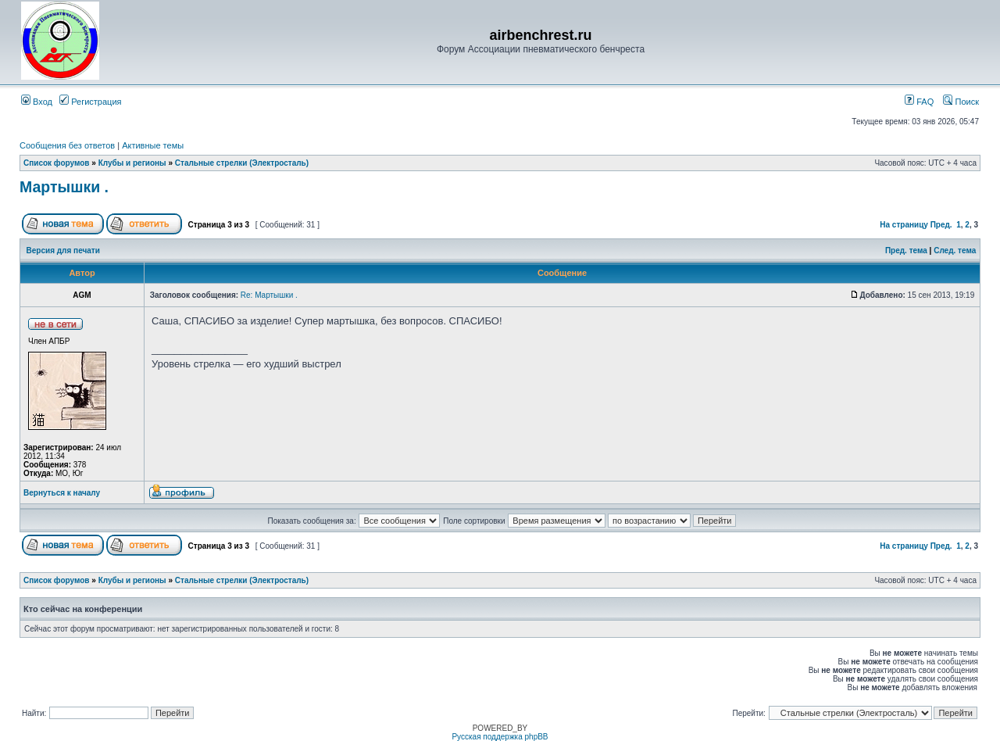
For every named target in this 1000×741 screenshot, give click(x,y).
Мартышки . (64, 186)
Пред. (941, 224)
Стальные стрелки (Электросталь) (242, 163)
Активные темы (153, 145)
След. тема (955, 250)
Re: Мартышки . (269, 295)
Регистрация (90, 101)
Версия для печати (63, 250)
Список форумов (56, 163)
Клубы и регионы (132, 163)
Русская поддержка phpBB (500, 736)
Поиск (961, 101)
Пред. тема (906, 250)
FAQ (919, 101)
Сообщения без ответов (67, 145)
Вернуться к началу (61, 493)
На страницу (904, 224)
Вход (36, 101)
